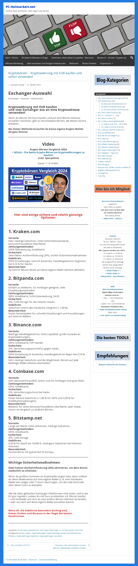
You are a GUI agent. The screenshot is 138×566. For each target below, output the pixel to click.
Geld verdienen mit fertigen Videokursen (46, 63)
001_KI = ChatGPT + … (107, 115)
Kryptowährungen (39, 533)
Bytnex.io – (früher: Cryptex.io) (111, 57)
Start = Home (11, 57)
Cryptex (112, 236)
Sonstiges (102, 173)
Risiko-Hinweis (89, 63)
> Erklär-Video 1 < (112, 270)
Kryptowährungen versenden (50, 536)
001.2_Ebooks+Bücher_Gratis (109, 130)
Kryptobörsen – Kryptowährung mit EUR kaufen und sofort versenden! (45, 75)
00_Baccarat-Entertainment (28, 530)
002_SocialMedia (104, 133)
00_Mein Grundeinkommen (111, 107)
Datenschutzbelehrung (48, 559)
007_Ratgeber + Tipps (106, 153)
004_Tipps (102, 138)
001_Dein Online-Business (108, 112)
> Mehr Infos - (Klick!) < (113, 218)
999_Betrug (102, 164)
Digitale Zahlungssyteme (107, 170)
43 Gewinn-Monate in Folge (35, 57)
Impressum (105, 63)
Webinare (74, 63)
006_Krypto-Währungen (49, 530)
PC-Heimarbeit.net (20, 7)
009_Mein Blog (104, 156)
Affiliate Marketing (14, 63)
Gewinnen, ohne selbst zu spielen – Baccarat (72, 57)
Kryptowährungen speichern (28, 536)
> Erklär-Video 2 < (112, 273)
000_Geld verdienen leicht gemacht (111, 98)
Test (99, 176)
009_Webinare (103, 158)
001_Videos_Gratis (105, 118)
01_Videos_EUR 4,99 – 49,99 (112, 124)
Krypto (28, 533)
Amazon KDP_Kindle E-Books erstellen (113, 167)
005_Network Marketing (107, 147)
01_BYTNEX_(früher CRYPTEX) (71, 530)
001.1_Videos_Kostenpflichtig (109, 121)
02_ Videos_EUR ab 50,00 (111, 127)
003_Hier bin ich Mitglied (107, 135)
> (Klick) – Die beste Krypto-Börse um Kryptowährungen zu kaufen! (48, 154)
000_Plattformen (104, 101)
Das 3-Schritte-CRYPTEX (20, 545)
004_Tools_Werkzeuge (107, 141)
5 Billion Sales (103, 161)
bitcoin (21, 533)
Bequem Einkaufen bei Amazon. (113, 364)
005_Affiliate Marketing (107, 144)
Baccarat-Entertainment (113, 201)
